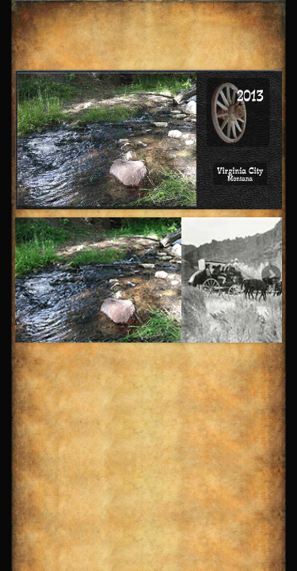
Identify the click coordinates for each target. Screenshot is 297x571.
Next (270, 276)
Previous (27, 276)
